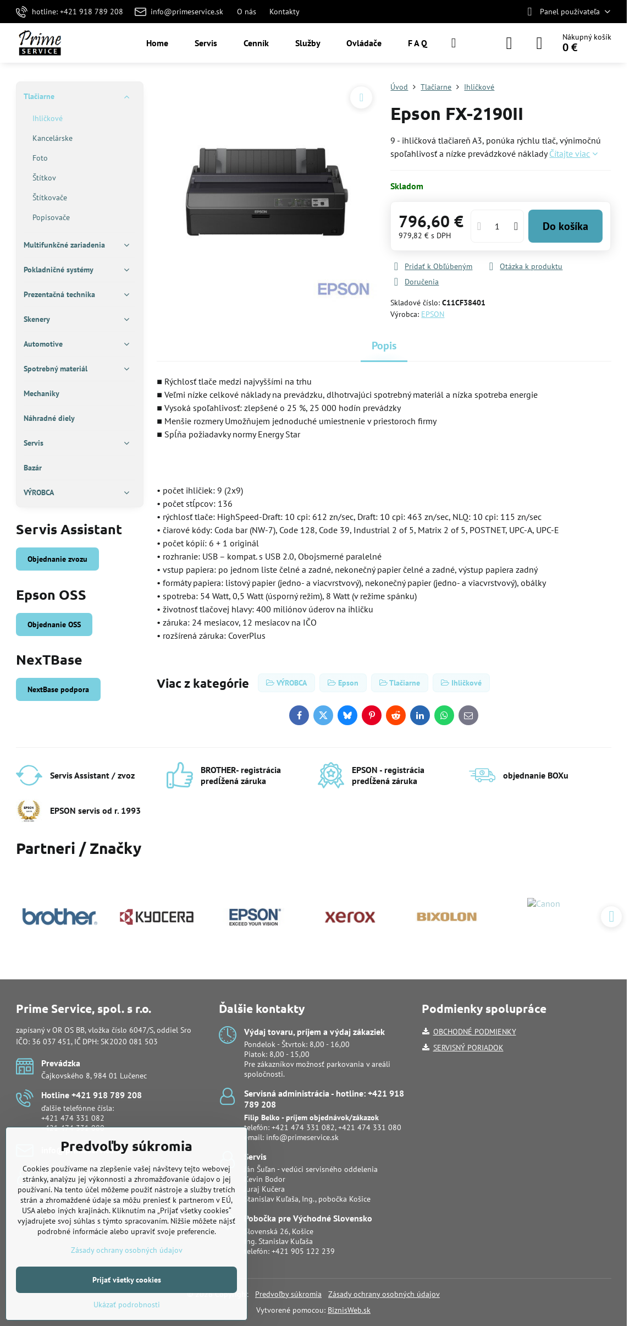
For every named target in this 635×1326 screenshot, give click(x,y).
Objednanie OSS (54, 624)
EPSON (432, 314)
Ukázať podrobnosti (126, 1304)
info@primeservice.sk (302, 1137)
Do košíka (565, 226)
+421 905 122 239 (303, 1251)
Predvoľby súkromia (288, 1294)
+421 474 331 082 (72, 1118)
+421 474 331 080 (369, 1127)
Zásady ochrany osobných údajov (384, 1294)
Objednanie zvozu (57, 559)
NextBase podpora (58, 689)
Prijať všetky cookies (126, 1280)
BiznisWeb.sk (349, 1310)
